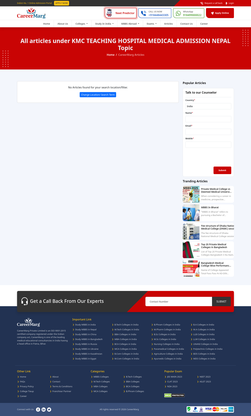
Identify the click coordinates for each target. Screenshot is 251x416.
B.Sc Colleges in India (165, 334)
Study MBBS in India (85, 324)
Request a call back (211, 3)
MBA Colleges (101, 386)
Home (46, 23)
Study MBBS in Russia (86, 344)
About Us (63, 23)
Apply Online (220, 12)
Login (229, 3)
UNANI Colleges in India (205, 344)
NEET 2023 (205, 376)
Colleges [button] (80, 23)
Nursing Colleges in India (167, 344)
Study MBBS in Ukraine (86, 348)
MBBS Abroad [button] (129, 23)
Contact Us (186, 23)
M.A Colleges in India (204, 329)
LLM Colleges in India (204, 339)
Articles (168, 23)
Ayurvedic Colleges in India (167, 358)
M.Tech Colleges (102, 381)
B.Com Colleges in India (126, 353)
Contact (56, 381)
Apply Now (61, 3)
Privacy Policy (27, 386)
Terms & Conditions (62, 386)
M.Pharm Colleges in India (167, 329)
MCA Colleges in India (125, 348)
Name (189, 112)
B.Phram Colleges (135, 391)
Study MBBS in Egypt (85, 358)
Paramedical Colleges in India (169, 348)
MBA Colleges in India (125, 339)
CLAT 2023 (172, 381)
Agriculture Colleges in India (168, 353)
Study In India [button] (103, 23)
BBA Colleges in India (125, 334)
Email (188, 125)
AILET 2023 (205, 381)
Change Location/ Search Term (98, 94)
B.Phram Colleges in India (167, 324)
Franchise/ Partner (61, 391)
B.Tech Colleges (134, 376)
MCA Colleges (100, 391)
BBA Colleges (132, 381)
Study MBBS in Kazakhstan (88, 353)
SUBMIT (221, 301)
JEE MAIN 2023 (174, 376)
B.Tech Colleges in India (126, 324)
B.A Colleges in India (203, 324)
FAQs (22, 381)
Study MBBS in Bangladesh (89, 339)
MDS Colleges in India (204, 358)
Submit (222, 170)
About (55, 376)
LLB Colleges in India (203, 334)
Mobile (189, 138)
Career (204, 23)
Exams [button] (151, 23)
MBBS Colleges (101, 376)
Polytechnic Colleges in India (207, 348)
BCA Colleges (132, 386)
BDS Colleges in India (204, 353)
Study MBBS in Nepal (86, 329)
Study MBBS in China (85, 334)
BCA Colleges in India (125, 344)
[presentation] (205, 157)
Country (190, 100)
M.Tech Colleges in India (126, 329)
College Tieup (27, 391)
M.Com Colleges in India (126, 358)
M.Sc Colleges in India (165, 339)
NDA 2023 (172, 386)
